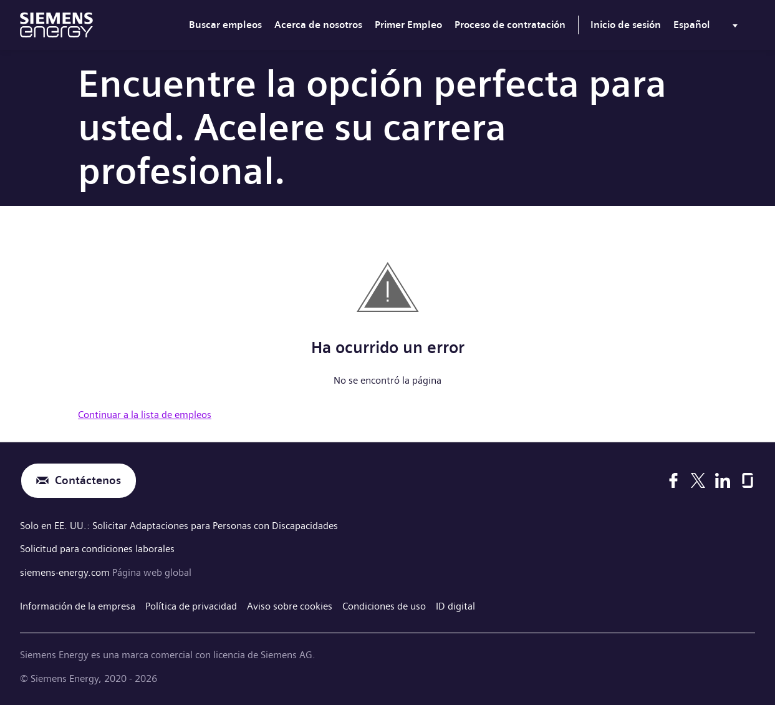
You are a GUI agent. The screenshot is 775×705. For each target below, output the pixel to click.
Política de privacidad (191, 606)
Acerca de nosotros (318, 25)
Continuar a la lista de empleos (144, 415)
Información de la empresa (77, 606)
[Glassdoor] (747, 480)
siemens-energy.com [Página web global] (66, 572)
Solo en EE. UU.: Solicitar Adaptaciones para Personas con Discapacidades (179, 526)
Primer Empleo (408, 25)
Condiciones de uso (384, 606)
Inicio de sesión (625, 25)
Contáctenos (88, 480)
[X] (698, 480)
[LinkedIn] (722, 480)
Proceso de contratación (510, 25)
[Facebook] (673, 480)
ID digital (455, 606)
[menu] (708, 27)
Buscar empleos (225, 25)
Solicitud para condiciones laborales (97, 549)
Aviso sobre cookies (289, 606)
